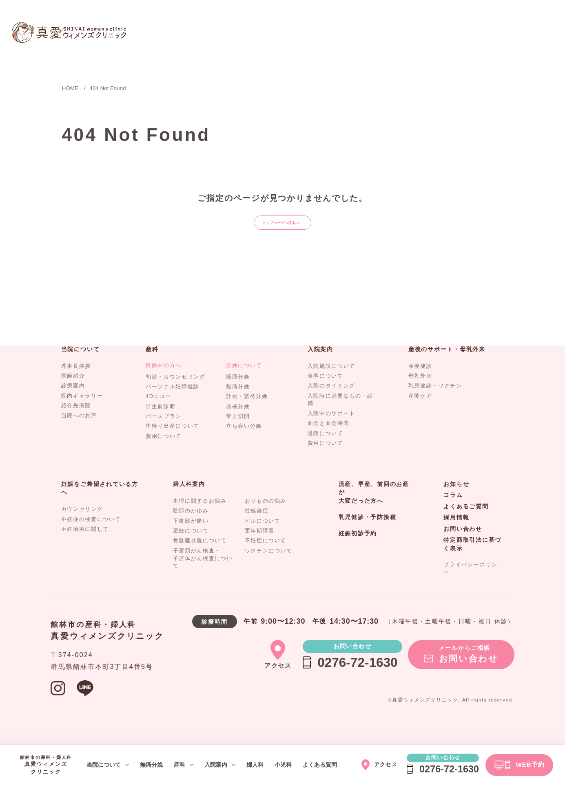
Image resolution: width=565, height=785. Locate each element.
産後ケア (420, 410)
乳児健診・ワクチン (435, 401)
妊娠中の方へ (164, 380)
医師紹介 (73, 391)
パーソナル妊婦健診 (172, 401)
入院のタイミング (331, 401)
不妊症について (266, 556)
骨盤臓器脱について (200, 556)
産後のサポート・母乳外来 (446, 364)
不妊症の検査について (91, 534)
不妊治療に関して (85, 544)
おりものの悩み (266, 516)
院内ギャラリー (82, 410)
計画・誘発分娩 (247, 411)
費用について (164, 451)
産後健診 (420, 381)
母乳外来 (420, 391)
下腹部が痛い (191, 536)
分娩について (244, 380)
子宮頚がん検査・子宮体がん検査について (203, 573)
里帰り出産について (172, 441)
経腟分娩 (238, 391)
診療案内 (73, 401)
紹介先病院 (76, 420)
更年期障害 (260, 545)
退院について (325, 448)
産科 (152, 364)
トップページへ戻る (285, 230)
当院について (80, 364)
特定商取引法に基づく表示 (472, 559)
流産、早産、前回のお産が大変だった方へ (374, 507)
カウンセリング (82, 524)
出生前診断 (160, 421)
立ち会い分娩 (244, 441)
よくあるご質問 (465, 521)
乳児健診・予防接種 (368, 532)
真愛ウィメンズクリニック (107, 650)
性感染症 (257, 526)
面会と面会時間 (329, 438)
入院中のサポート (331, 428)
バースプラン (164, 431)
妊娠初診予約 (358, 548)
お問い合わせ (462, 544)
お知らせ (456, 499)
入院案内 (320, 364)
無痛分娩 (238, 401)
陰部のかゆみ (191, 526)
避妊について (191, 545)
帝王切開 (238, 431)
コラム (453, 510)
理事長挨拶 (76, 381)
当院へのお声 (79, 430)
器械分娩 (238, 421)
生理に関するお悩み (200, 516)
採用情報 (456, 533)
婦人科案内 (189, 499)
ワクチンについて (268, 565)
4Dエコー (158, 411)
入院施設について (331, 381)
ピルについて (263, 536)
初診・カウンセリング (175, 391)
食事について (325, 391)
